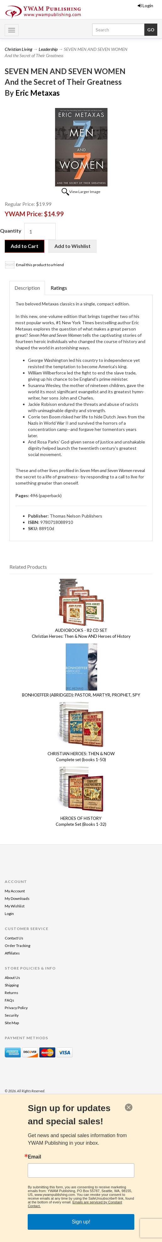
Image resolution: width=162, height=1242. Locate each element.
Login (145, 5)
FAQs (9, 1000)
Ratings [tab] (59, 288)
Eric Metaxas (37, 92)
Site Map (12, 1022)
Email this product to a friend (40, 264)
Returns (11, 992)
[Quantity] (40, 231)
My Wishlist (15, 906)
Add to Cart (24, 246)
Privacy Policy (16, 1007)
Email (34, 1156)
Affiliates (12, 953)
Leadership (48, 49)
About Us (12, 977)
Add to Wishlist (72, 246)
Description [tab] (27, 288)
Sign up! (81, 1221)
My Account (15, 891)
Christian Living (18, 49)
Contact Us (14, 938)
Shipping (12, 985)
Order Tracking (17, 945)
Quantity (10, 231)
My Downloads (17, 898)
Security (12, 1015)
